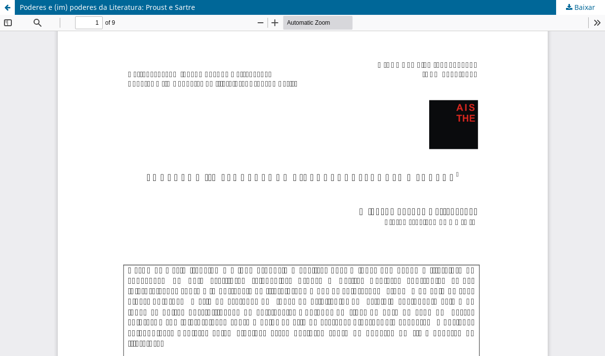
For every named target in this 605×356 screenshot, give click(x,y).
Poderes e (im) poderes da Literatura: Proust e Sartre (107, 7)
